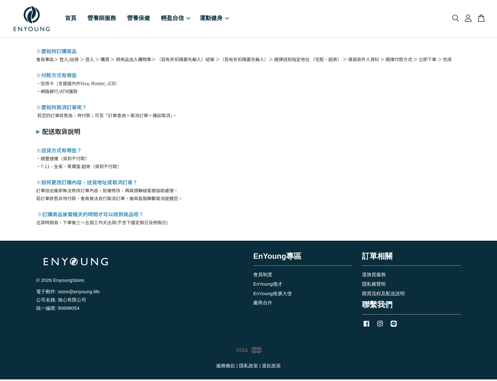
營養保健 (138, 19)
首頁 (70, 19)
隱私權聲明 (374, 285)
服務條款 (225, 367)
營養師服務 (101, 19)
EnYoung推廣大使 (272, 294)
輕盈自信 (175, 19)
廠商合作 (262, 304)
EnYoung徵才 (267, 285)
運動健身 (214, 19)
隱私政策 (248, 367)
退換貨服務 (374, 275)
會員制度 (262, 275)
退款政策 (271, 367)
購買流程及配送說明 (383, 294)
